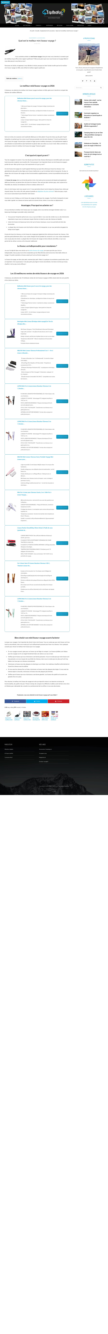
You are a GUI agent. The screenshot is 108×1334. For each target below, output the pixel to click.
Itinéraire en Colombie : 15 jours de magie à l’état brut (92, 145)
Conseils (38, 25)
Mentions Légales (9, 749)
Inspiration (80, 25)
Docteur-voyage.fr (43, 761)
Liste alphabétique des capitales (89, 204)
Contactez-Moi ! (9, 757)
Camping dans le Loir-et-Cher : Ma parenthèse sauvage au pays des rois (93, 135)
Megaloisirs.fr (42, 757)
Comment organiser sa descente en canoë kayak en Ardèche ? (93, 115)
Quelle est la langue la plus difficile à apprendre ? (92, 125)
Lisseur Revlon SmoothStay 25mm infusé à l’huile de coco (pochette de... (35, 529)
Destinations (27, 25)
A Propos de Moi (9, 753)
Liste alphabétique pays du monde (89, 202)
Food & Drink (69, 25)
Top (54, 791)
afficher (20, 78)
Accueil (17, 25)
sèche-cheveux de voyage (36, 250)
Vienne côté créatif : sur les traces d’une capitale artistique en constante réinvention (92, 103)
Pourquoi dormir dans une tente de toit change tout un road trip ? (93, 154)
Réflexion (59, 25)
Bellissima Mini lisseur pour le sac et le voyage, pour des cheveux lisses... (34, 100)
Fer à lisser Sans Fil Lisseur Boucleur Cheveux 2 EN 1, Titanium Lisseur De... (33, 565)
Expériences (49, 25)
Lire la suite (89, 75)
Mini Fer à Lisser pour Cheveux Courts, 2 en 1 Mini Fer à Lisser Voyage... (34, 494)
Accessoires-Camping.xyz (45, 749)
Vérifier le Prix (62, 113)
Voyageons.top (43, 753)
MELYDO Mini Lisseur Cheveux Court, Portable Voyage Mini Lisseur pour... (35, 458)
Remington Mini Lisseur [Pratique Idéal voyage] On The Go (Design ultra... (35, 323)
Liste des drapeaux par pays (89, 206)
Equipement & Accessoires (47, 30)
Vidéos (89, 25)
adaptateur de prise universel (45, 191)
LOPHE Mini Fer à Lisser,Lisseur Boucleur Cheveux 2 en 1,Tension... (34, 387)
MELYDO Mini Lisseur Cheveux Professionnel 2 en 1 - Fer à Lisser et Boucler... (35, 352)
